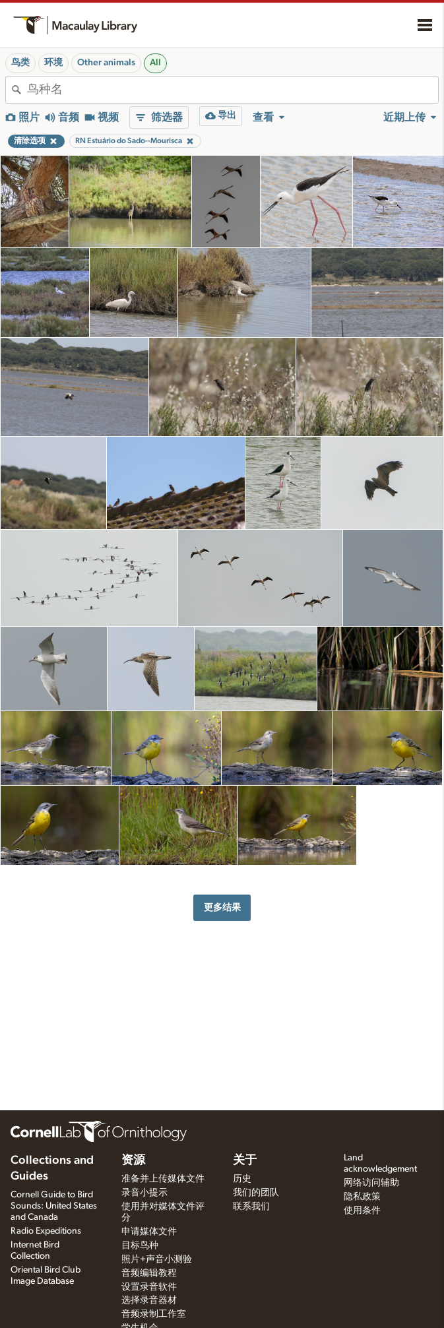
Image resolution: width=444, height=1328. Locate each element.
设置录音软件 (149, 1287)
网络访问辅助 (371, 1182)
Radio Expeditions (46, 1231)
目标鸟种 (139, 1245)
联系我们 (251, 1206)
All (155, 62)
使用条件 (362, 1210)
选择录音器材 (149, 1300)
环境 (53, 62)
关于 (245, 1160)
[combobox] (232, 90)
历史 (242, 1179)
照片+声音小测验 (156, 1259)
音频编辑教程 (149, 1273)
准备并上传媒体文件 (163, 1179)
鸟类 (20, 62)
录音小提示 (144, 1192)
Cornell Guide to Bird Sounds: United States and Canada (54, 1206)
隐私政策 (362, 1196)
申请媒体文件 (149, 1231)
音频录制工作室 (153, 1314)
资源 (133, 1160)
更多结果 (222, 907)
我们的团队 (256, 1192)
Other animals (106, 62)
